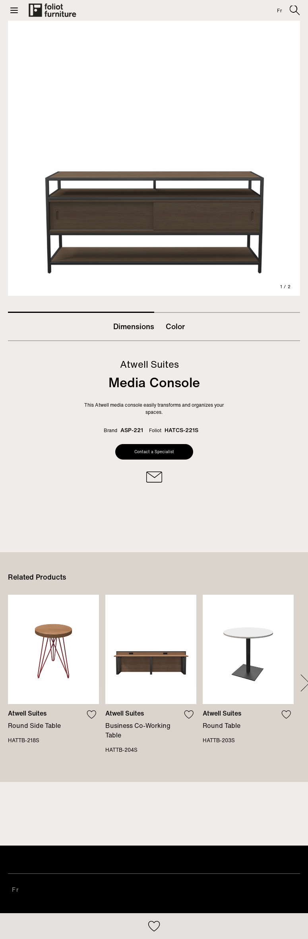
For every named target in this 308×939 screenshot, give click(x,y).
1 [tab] (81, 312)
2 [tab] (227, 312)
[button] (14, 10)
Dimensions (133, 326)
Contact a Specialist (154, 452)
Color (175, 326)
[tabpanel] (154, 158)
